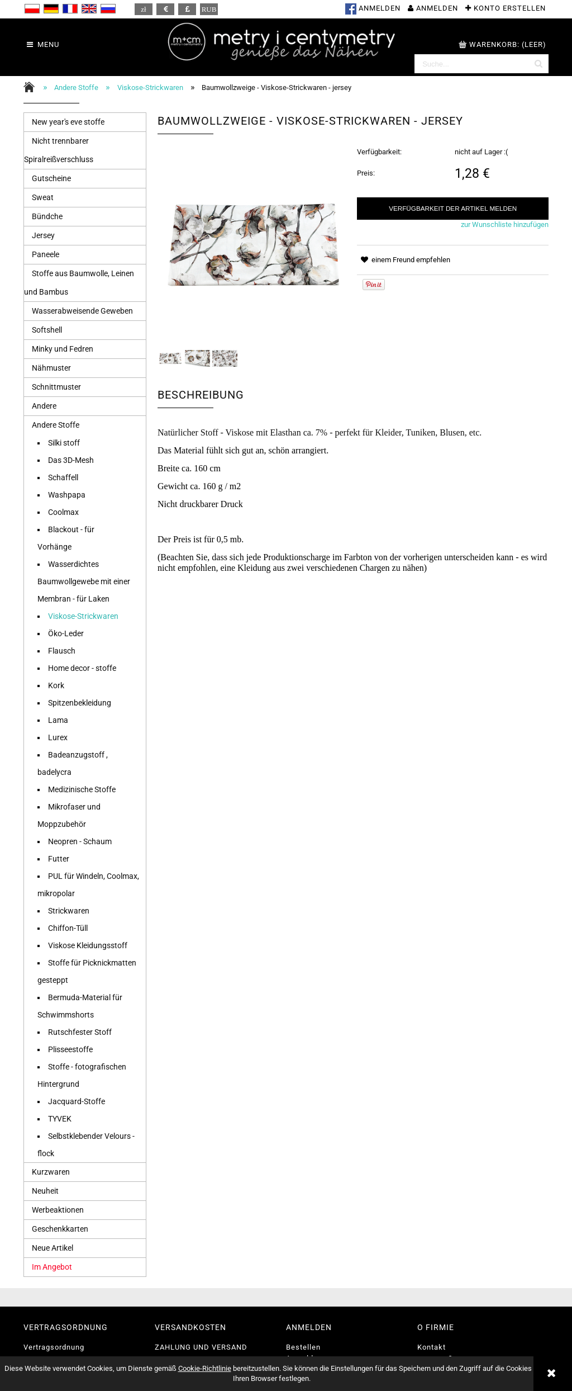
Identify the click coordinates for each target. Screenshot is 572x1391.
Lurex (58, 737)
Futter (58, 858)
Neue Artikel (52, 1247)
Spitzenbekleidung (79, 702)
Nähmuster (51, 367)
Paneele (45, 254)
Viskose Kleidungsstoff (87, 945)
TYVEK (60, 1118)
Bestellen (303, 1347)
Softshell (47, 329)
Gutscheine (51, 178)
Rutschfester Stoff (80, 1032)
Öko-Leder (66, 633)
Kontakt (431, 1347)
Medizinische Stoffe (82, 789)
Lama (58, 720)
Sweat (43, 197)
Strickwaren (68, 910)
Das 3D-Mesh (71, 460)
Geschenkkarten (60, 1228)
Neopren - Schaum (80, 841)
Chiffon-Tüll (68, 928)
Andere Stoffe (55, 424)
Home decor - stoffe (82, 668)
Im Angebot (52, 1266)
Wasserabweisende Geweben (82, 310)
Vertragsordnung (53, 1347)
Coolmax (63, 512)
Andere (44, 405)
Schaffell (63, 477)
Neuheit (45, 1190)
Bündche (47, 216)
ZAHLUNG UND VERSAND (201, 1347)
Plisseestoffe (70, 1049)
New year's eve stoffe (68, 121)
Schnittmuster (56, 386)
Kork (56, 685)
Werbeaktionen (58, 1209)
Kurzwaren (51, 1171)
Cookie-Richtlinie (204, 1368)
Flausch (61, 650)
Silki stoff (64, 442)
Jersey (43, 235)
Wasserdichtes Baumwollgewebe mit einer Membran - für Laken (83, 581)
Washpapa (66, 494)
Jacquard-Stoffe (76, 1101)
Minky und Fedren (62, 348)
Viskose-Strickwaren (83, 616)
